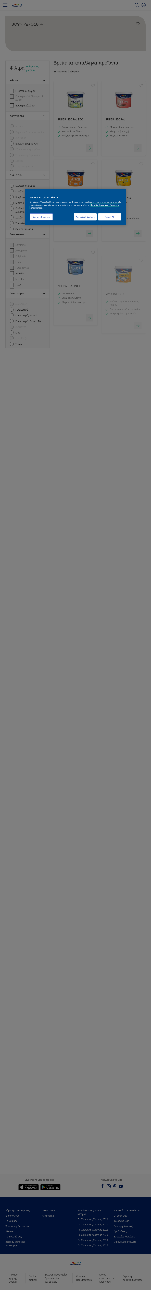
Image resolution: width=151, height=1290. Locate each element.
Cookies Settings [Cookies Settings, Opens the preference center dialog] (41, 216)
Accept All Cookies (85, 216)
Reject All (110, 216)
